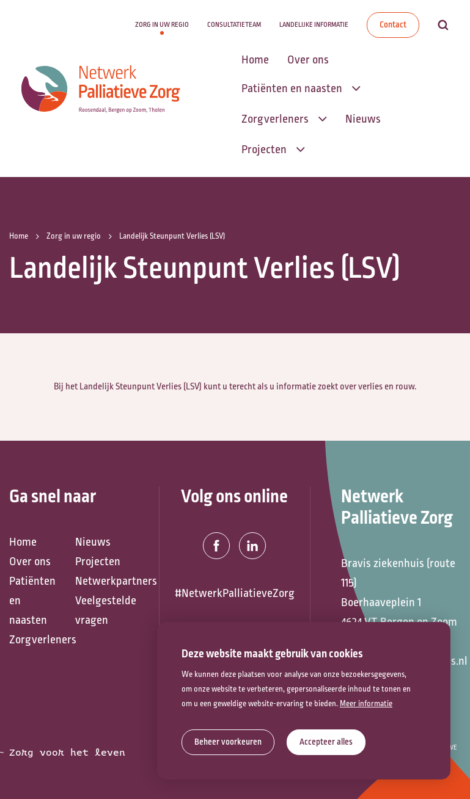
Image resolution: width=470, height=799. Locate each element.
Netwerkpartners (102, 581)
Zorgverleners (36, 640)
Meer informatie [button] (366, 703)
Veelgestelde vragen (102, 610)
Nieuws (93, 542)
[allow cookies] (326, 742)
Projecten (97, 561)
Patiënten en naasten (32, 600)
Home (23, 542)
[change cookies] (228, 742)
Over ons (30, 561)
